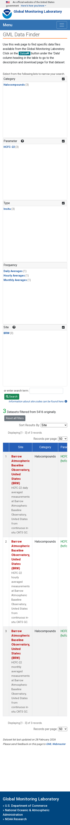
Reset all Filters (15, 418)
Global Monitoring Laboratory (38, 11)
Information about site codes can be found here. (38, 401)
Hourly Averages (14, 275)
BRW (6, 333)
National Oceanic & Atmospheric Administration (26, 812)
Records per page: (45, 439)
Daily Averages (13, 271)
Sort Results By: (29, 425)
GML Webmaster (56, 744)
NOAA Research (16, 819)
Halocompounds (14, 84)
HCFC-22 (9, 147)
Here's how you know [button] (32, 5)
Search (12, 396)
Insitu (7, 209)
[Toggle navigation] (62, 25)
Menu (7, 25)
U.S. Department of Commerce (26, 805)
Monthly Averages (15, 280)
